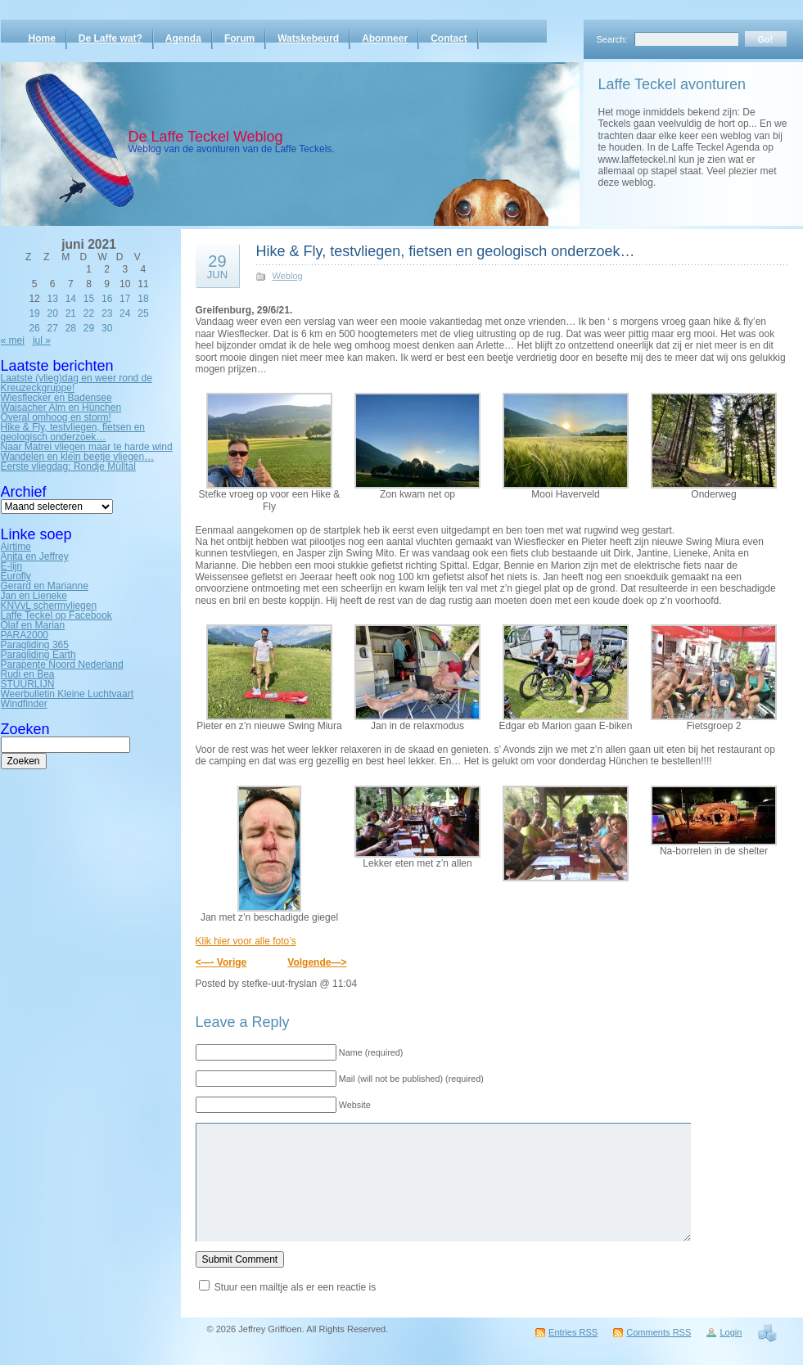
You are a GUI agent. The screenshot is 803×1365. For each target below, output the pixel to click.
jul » (42, 340)
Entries (573, 1332)
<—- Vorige (221, 962)
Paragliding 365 (35, 645)
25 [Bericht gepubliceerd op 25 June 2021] (143, 313)
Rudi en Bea (28, 674)
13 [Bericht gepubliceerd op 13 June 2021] (52, 299)
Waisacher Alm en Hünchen (61, 407)
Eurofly (16, 576)
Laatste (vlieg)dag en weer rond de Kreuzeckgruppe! (76, 383)
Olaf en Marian (33, 625)
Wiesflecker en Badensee (56, 397)
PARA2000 (24, 635)
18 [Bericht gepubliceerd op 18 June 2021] (143, 299)
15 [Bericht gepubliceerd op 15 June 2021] (88, 299)
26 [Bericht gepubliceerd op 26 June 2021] (34, 328)
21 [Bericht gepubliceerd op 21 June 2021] (70, 313)
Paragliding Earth (38, 654)
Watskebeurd (308, 38)
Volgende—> (316, 962)
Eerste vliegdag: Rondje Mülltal (68, 466)
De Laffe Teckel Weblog (206, 136)
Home (42, 38)
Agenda (183, 38)
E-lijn (12, 566)
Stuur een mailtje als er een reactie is (295, 1287)
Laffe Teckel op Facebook (56, 615)
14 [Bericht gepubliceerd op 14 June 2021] (70, 299)
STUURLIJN (28, 684)
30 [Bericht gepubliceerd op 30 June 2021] (107, 328)
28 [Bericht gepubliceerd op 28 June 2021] (70, 328)
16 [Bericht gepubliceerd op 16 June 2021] (107, 299)
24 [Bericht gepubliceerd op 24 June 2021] (125, 313)
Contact (449, 38)
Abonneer (385, 38)
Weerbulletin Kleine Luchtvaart (67, 694)
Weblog (288, 276)
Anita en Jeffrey (35, 556)
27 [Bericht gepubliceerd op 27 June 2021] (52, 328)
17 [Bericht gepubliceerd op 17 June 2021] (125, 299)
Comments (658, 1332)
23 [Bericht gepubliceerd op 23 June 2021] (107, 313)
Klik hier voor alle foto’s (246, 941)
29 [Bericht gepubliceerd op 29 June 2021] (88, 328)
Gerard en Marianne (44, 586)
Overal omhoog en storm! (56, 417)
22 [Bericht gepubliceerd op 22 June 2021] (88, 313)
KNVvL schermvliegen (49, 605)
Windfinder (24, 704)
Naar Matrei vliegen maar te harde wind (87, 447)
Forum (239, 38)
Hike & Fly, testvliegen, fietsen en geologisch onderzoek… (73, 432)
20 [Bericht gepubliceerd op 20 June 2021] (52, 313)
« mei (13, 340)
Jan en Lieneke (34, 595)
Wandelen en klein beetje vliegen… (78, 456)
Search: (612, 39)
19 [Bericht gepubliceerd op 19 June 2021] (34, 313)
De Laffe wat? (110, 38)
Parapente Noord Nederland (62, 664)
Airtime (16, 546)
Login (731, 1332)
